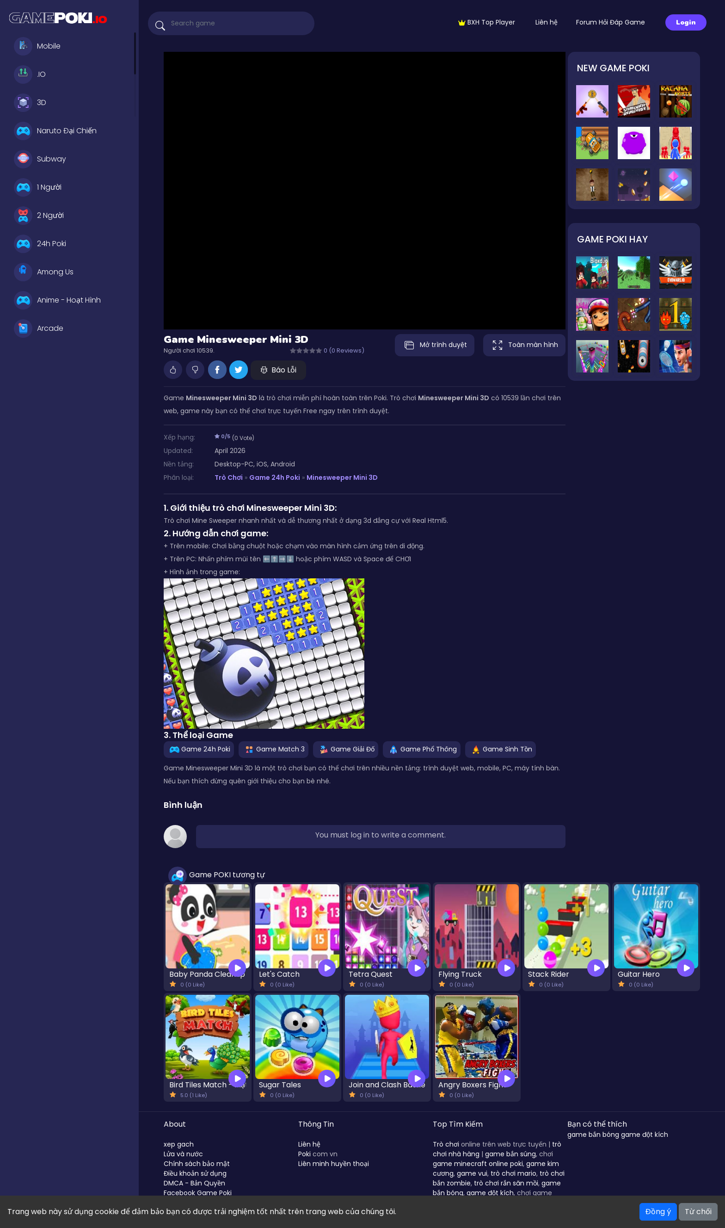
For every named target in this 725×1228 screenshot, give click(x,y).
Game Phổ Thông (422, 749)
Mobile (37, 46)
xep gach (179, 1144)
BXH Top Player (486, 22)
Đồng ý (658, 1211)
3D (30, 102)
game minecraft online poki (478, 1163)
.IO (30, 74)
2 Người (39, 215)
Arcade (38, 328)
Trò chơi (446, 1144)
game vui (472, 1173)
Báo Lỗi (278, 370)
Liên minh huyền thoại (333, 1163)
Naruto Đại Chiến (55, 131)
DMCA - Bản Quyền (194, 1183)
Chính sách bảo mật (197, 1163)
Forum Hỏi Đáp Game (610, 22)
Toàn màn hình (524, 345)
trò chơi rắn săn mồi (506, 1183)
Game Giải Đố (346, 749)
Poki (304, 1154)
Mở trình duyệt (434, 345)
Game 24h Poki (274, 477)
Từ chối (698, 1211)
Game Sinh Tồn (500, 749)
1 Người (37, 187)
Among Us (44, 272)
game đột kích (490, 1192)
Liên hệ (546, 22)
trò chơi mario (513, 1173)
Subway (40, 159)
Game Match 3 (273, 749)
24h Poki (40, 244)
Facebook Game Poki (198, 1192)
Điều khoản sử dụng (195, 1173)
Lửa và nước (183, 1154)
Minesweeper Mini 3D (342, 477)
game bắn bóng (593, 1134)
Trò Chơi (229, 477)
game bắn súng (510, 1154)
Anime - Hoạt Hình (57, 300)
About (175, 1124)
